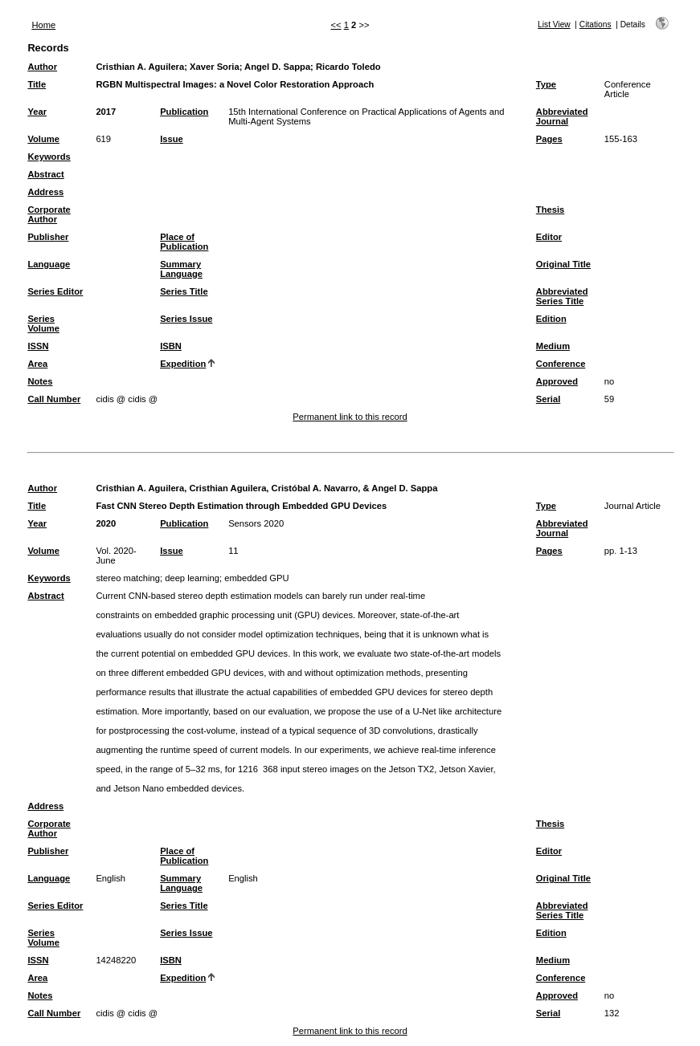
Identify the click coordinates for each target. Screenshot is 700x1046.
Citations (595, 24)
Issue (171, 139)
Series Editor (55, 291)
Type (546, 84)
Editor (549, 237)
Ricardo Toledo (348, 66)
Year (37, 111)
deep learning (192, 578)
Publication (184, 111)
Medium (553, 346)
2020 (106, 523)
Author (42, 66)
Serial (548, 399)
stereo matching (128, 578)
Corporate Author (48, 214)
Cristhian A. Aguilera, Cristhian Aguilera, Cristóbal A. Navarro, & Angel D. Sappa (266, 488)
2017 (106, 111)
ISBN (171, 346)
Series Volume (43, 323)
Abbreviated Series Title (562, 296)
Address (45, 192)
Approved (557, 381)
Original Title (563, 264)
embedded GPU (256, 578)
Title (36, 84)
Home (43, 25)
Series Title (184, 291)
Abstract (45, 174)
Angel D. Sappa (277, 66)
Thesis (550, 209)
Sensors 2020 (256, 523)
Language (48, 264)
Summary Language (181, 269)
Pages (549, 139)
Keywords (48, 156)
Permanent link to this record (350, 416)
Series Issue (186, 319)
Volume (43, 139)
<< (336, 25)
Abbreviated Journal (562, 116)
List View (554, 24)
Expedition (183, 363)
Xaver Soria (214, 66)
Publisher (47, 237)
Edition (551, 319)
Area (37, 363)
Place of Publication (184, 241)
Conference (561, 363)
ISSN (37, 346)
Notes (39, 381)
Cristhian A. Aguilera (140, 66)
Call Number (53, 399)
